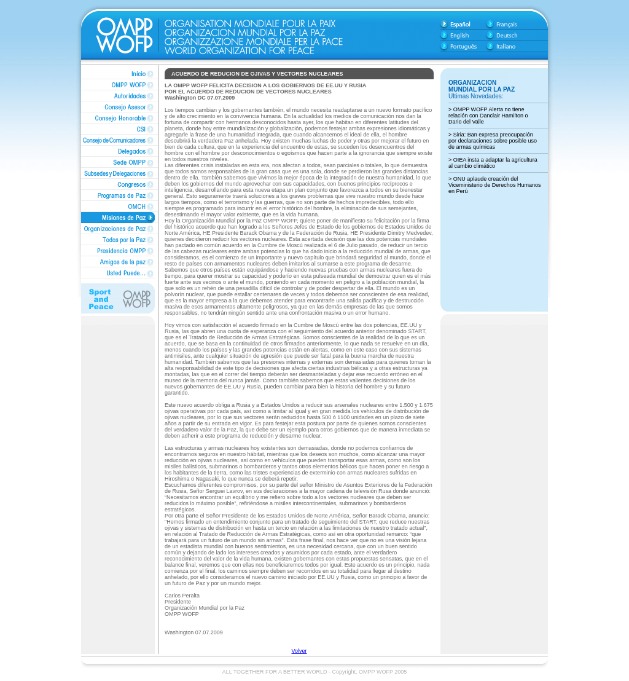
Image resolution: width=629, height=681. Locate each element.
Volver (299, 651)
